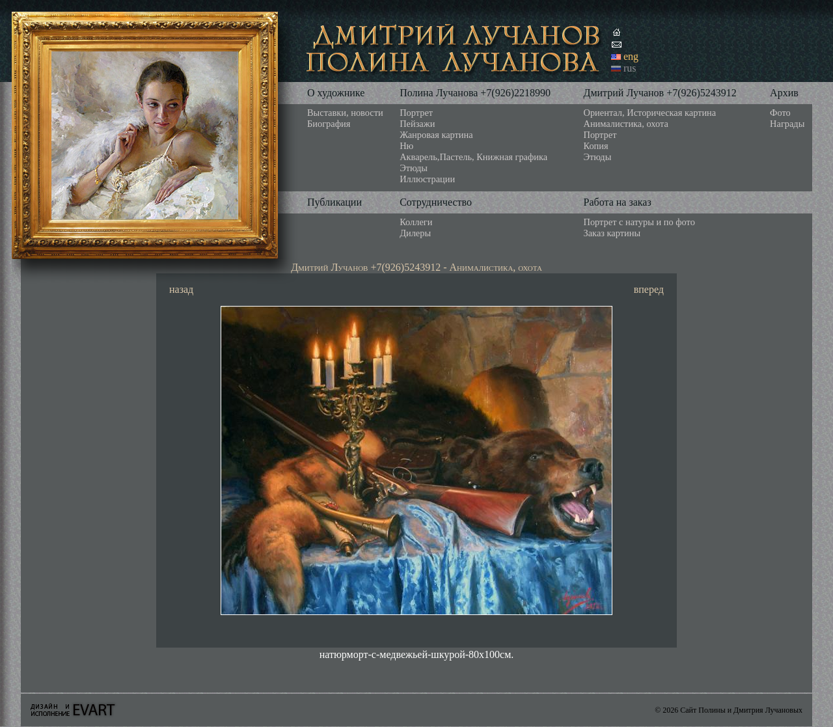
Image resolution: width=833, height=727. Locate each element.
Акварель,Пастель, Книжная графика (473, 157)
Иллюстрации (427, 179)
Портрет (416, 112)
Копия (596, 146)
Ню (406, 146)
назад (181, 289)
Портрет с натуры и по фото (639, 222)
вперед (649, 289)
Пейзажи (417, 123)
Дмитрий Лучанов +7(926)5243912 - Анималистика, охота (416, 267)
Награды (787, 123)
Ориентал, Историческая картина (650, 112)
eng (630, 56)
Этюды (414, 168)
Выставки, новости (345, 112)
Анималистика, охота (626, 123)
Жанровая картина (436, 135)
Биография (328, 123)
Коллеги (416, 222)
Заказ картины (612, 233)
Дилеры (415, 233)
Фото (780, 112)
